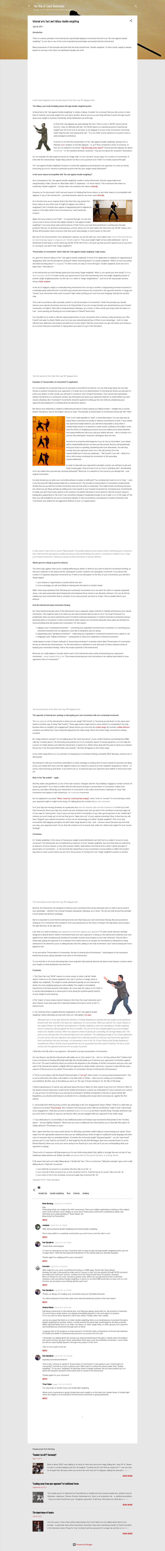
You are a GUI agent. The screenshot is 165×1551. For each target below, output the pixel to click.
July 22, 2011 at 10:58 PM (63, 1204)
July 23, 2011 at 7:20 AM (63, 1242)
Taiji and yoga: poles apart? (92, 148)
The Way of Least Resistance (49, 6)
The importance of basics (43, 1512)
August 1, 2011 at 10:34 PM (62, 1384)
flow (68, 1193)
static (63, 145)
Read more (127, 1476)
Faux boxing (56, 1108)
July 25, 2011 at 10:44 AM (63, 1356)
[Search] (135, 7)
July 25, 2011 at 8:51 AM (62, 1307)
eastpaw (45, 1225)
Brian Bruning (47, 1203)
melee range (101, 727)
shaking (86, 1193)
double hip (43, 1193)
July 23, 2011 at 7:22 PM (63, 1290)
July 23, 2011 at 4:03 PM (59, 1266)
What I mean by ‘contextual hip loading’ (73, 798)
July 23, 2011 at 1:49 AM (58, 1225)
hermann (46, 1266)
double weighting (57, 1193)
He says (88, 1015)
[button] (130, 21)
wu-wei (83, 1075)
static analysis (44, 281)
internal (76, 1193)
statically (94, 186)
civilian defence (123, 727)
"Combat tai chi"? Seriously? (44, 1454)
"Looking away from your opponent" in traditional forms (56, 1483)
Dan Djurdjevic (48, 1242)
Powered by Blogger (82, 1544)
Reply (44, 1220)
